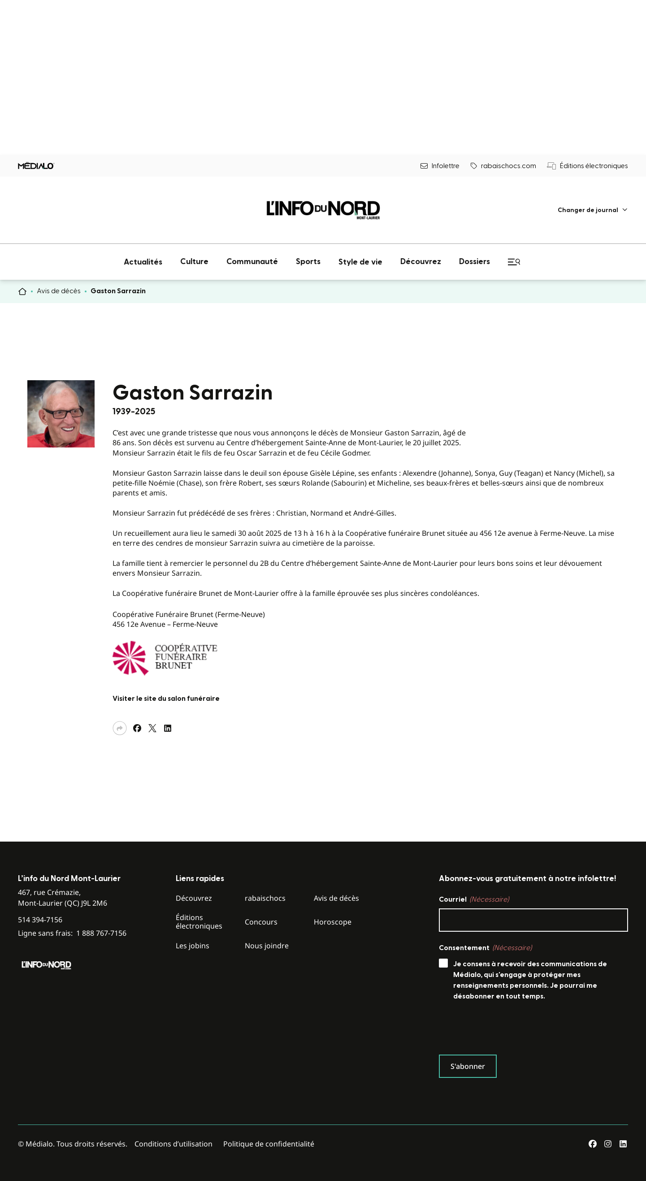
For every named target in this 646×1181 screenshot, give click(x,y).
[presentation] (507, 1029)
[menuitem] (593, 210)
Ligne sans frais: (72, 933)
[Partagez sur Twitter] (152, 728)
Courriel (474, 899)
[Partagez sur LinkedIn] (168, 728)
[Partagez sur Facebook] (137, 728)
